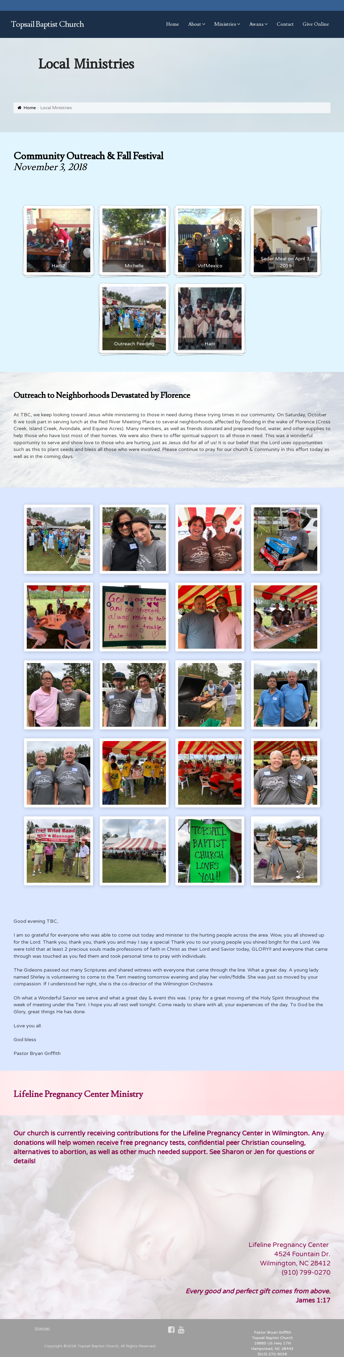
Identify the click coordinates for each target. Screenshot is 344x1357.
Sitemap (42, 1328)
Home (30, 108)
